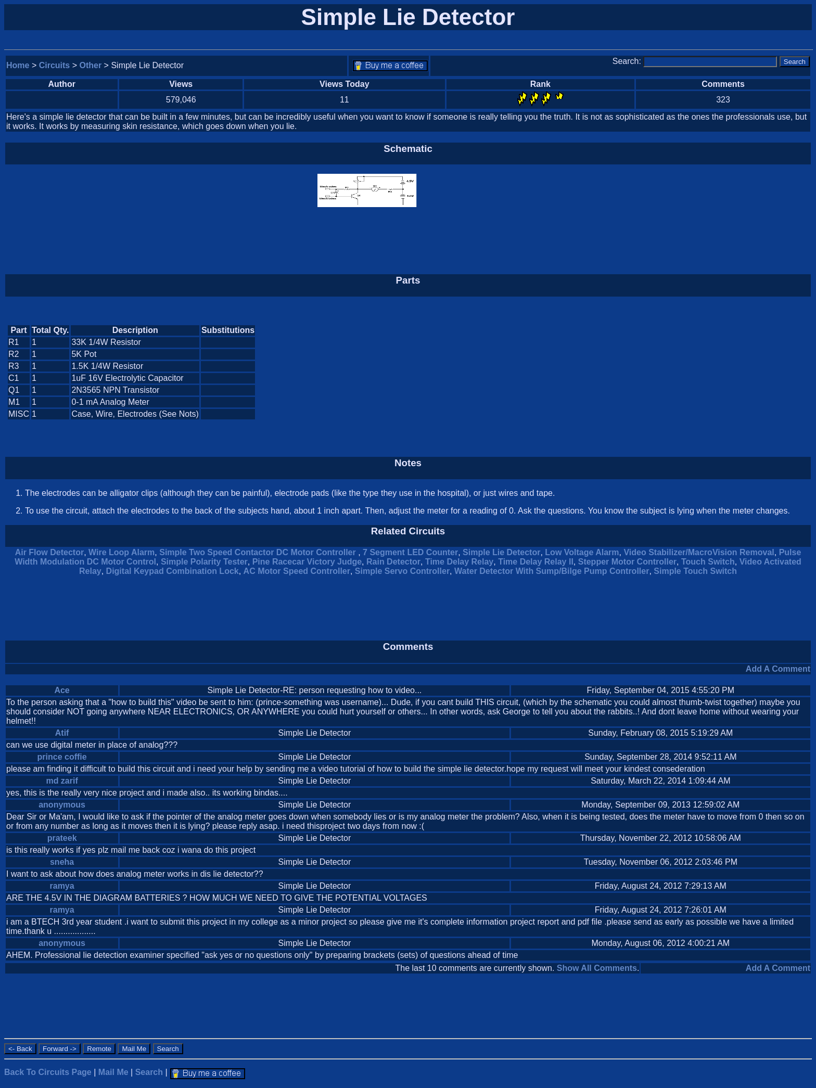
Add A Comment (778, 668)
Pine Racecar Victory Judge (307, 561)
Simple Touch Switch (695, 571)
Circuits (54, 65)
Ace (61, 690)
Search (149, 1072)
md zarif (62, 780)
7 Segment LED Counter (410, 552)
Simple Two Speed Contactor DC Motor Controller (258, 552)
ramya (62, 885)
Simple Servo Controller (402, 571)
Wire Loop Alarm (121, 552)
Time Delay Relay (459, 561)
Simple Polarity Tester (204, 561)
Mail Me (113, 1072)
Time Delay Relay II (535, 561)
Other (91, 65)
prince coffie (62, 756)
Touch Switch (708, 561)
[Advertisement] (722, 372)
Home (17, 65)
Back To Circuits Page (48, 1072)
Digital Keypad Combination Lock (172, 571)
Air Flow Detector (49, 552)
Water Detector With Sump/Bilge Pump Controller (551, 571)
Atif (62, 732)
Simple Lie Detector (501, 552)
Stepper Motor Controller (627, 561)
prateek (62, 838)
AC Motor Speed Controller (297, 571)
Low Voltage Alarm (582, 552)
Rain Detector (393, 561)
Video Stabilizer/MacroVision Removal (698, 552)
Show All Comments (597, 968)
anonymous (62, 804)
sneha (62, 861)
